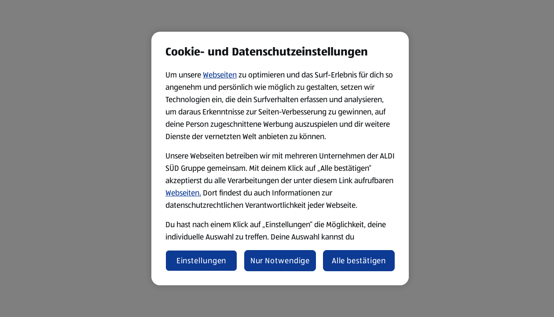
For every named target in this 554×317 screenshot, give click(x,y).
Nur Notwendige (280, 260)
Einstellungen (201, 260)
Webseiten (220, 75)
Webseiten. (183, 193)
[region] (280, 158)
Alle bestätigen (359, 260)
